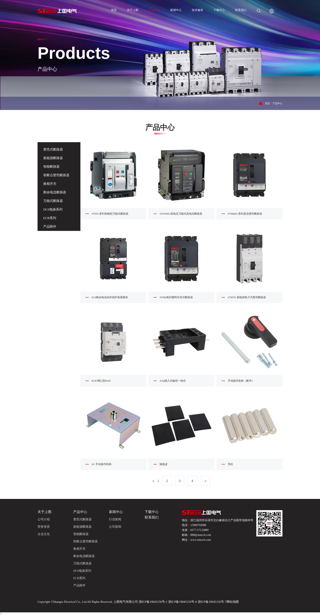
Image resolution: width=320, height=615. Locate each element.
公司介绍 (44, 519)
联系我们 (241, 10)
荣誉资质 (44, 526)
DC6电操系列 (53, 209)
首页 (114, 10)
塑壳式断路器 (53, 149)
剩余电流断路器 (55, 192)
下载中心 (219, 10)
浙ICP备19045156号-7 (212, 601)
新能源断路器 (53, 158)
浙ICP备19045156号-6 (182, 601)
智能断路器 (52, 166)
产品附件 (50, 226)
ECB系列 (50, 218)
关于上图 (132, 10)
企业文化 (44, 534)
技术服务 (197, 10)
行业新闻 (115, 519)
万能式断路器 (53, 201)
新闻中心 (176, 10)
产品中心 (154, 10)
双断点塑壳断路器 (57, 175)
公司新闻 (115, 526)
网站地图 (233, 601)
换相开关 (50, 183)
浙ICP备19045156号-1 (153, 601)
